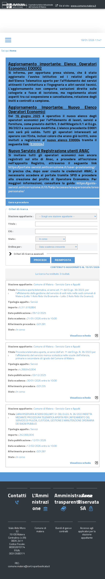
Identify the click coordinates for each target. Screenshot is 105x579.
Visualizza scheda (80, 335)
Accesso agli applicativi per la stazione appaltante (87, 532)
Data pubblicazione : (20, 313)
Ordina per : (15, 246)
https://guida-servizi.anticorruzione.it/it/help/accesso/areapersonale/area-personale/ (54, 187)
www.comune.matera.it (83, 5)
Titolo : (12, 223)
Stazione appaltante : (20, 216)
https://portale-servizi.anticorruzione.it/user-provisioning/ (51, 167)
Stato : (12, 239)
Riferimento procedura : (22, 324)
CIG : (10, 231)
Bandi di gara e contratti (63, 529)
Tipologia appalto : (19, 302)
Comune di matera (40, 529)
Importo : (13, 307)
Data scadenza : (17, 318)
